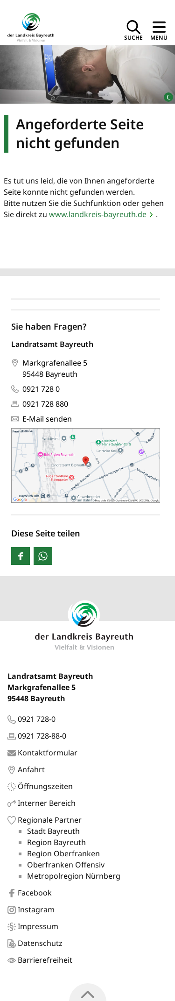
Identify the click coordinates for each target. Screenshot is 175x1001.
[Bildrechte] (164, 93)
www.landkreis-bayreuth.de (98, 214)
